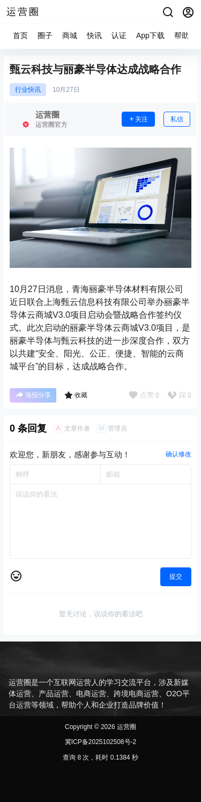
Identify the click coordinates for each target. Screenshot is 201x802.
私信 (176, 119)
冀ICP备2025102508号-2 (100, 742)
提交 (175, 576)
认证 (118, 35)
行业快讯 (28, 89)
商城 (69, 35)
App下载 (150, 35)
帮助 (181, 35)
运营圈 (125, 727)
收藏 (75, 395)
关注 (138, 119)
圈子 (45, 35)
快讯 (94, 35)
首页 (20, 35)
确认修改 (178, 454)
